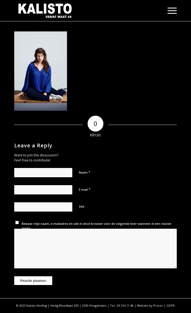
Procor (158, 305)
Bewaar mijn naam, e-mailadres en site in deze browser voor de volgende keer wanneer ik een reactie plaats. (96, 226)
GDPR (170, 305)
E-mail (84, 189)
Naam (84, 172)
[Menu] (169, 10)
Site (81, 206)
